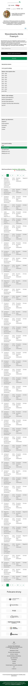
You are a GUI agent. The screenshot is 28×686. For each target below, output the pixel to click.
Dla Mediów (14, 659)
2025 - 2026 (4, 73)
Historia (14, 663)
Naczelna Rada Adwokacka (8, 101)
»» (23, 175)
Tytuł (3, 145)
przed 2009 (4, 91)
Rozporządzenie (5, 123)
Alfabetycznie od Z (6, 153)
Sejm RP (3, 105)
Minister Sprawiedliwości (7, 99)
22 (17, 175)
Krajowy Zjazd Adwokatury (7, 97)
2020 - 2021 (4, 83)
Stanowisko (4, 125)
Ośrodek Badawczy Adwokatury (14, 656)
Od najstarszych (5, 149)
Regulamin (4, 121)
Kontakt (14, 661)
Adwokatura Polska (14, 650)
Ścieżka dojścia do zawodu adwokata (14, 665)
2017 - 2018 (4, 89)
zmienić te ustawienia (16, 684)
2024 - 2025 (4, 75)
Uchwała (3, 127)
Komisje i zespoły (14, 654)
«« (2, 175)
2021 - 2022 (4, 81)
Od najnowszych (5, 147)
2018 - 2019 (4, 87)
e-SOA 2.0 (14, 668)
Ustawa (3, 129)
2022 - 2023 (4, 79)
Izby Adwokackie (14, 657)
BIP (14, 667)
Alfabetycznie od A (6, 151)
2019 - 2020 (4, 85)
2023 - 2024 (4, 77)
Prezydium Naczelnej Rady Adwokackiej (10, 103)
